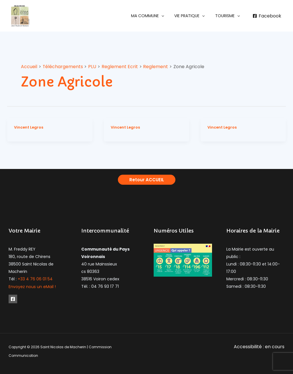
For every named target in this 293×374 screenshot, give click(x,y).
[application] (167, 16)
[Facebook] (267, 16)
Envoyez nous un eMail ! (32, 286)
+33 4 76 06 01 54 (35, 279)
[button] (153, 16)
